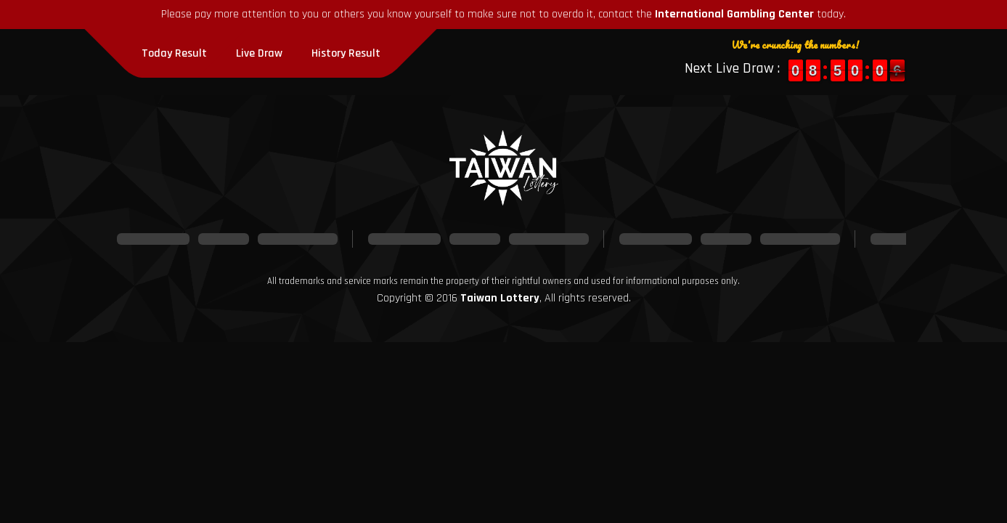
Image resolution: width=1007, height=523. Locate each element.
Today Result (174, 53)
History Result (345, 53)
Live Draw (259, 53)
